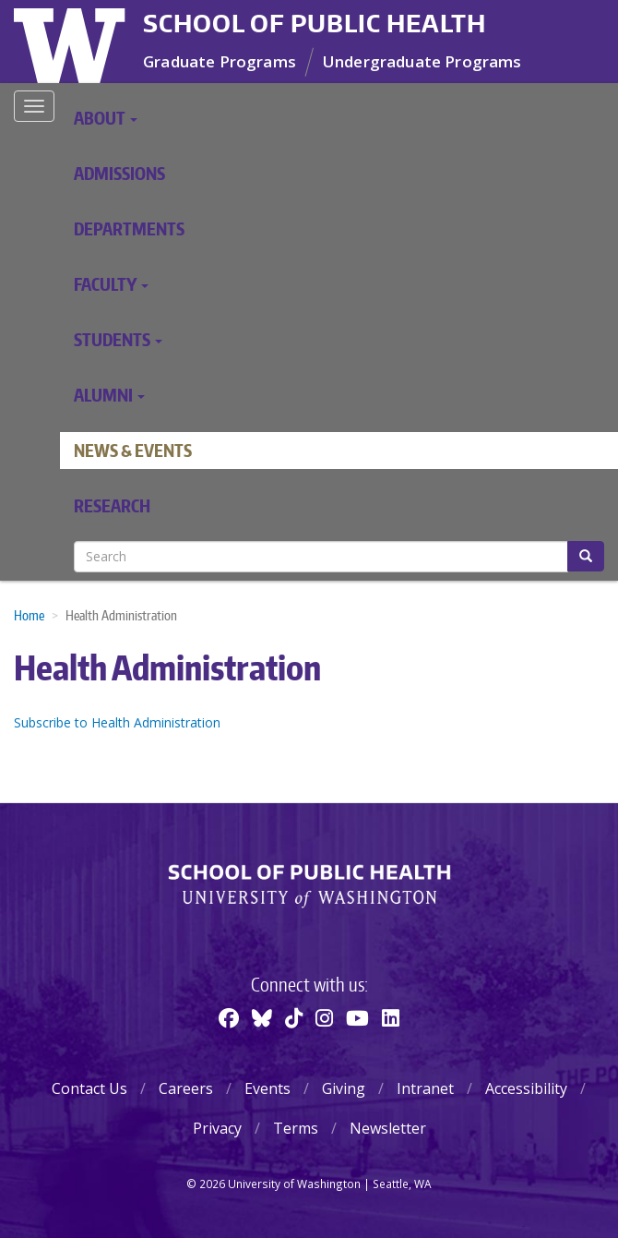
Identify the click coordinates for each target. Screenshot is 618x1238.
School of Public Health (314, 23)
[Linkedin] (390, 1017)
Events (267, 1088)
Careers (186, 1088)
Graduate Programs (219, 61)
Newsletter (388, 1128)
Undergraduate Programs (422, 61)
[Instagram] (324, 1017)
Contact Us (89, 1088)
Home (29, 615)
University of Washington (71, 41)
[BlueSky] (262, 1017)
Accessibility (526, 1088)
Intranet (425, 1088)
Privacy (217, 1128)
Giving (343, 1088)
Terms (295, 1128)
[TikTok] (294, 1017)
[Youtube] (357, 1017)
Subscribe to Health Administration (117, 722)
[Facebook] (229, 1017)
